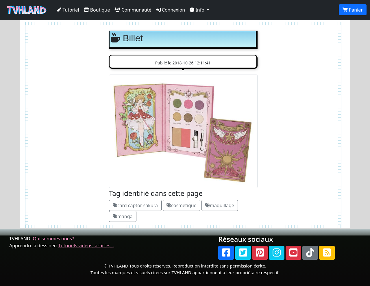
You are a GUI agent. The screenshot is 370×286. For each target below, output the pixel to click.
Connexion (170, 10)
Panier (353, 10)
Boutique (97, 10)
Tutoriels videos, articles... (86, 245)
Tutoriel (68, 10)
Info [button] (198, 10)
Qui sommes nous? (53, 238)
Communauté (132, 10)
